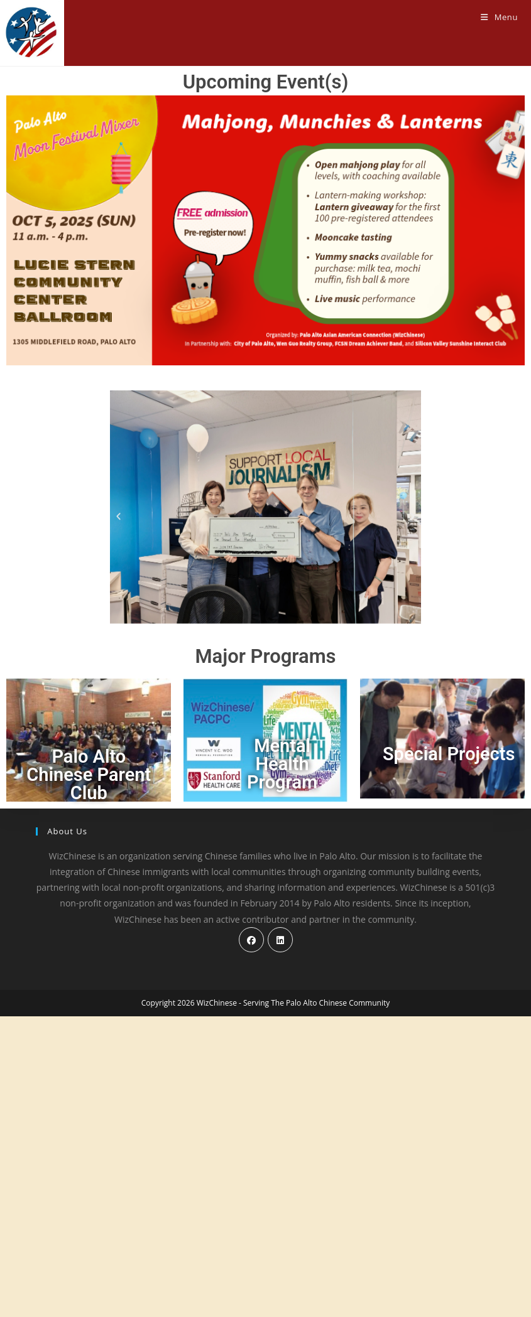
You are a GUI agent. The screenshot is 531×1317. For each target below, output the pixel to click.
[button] (118, 516)
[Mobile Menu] (499, 17)
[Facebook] (251, 1240)
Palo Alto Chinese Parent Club (88, 775)
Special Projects (449, 754)
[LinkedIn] (280, 1240)
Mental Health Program (282, 764)
